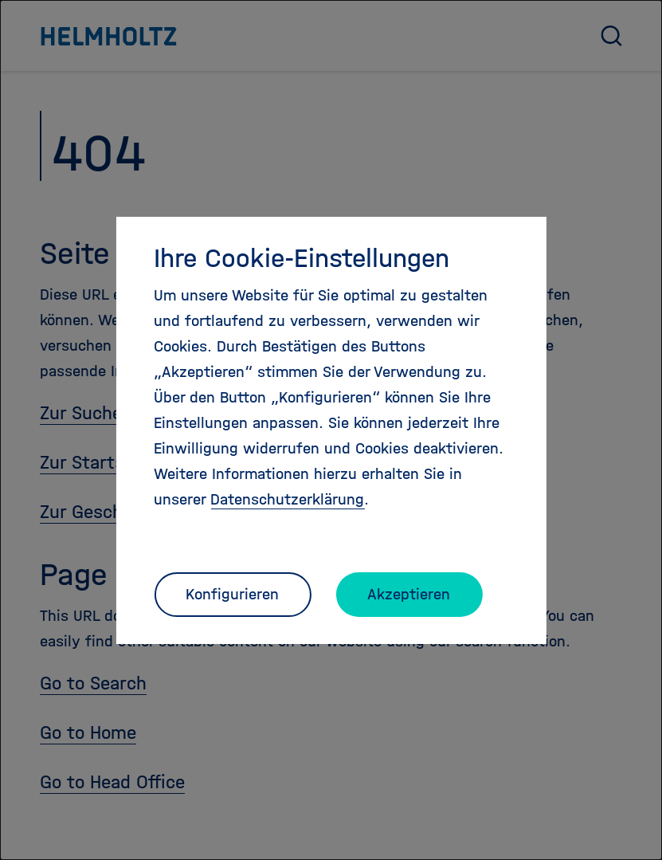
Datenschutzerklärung (287, 499)
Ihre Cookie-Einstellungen (301, 258)
